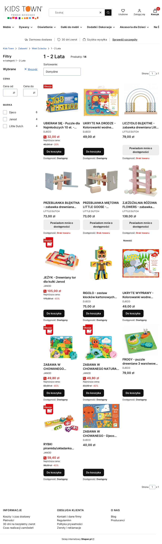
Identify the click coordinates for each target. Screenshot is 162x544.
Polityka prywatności (69, 524)
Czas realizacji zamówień (18, 527)
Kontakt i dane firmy (69, 516)
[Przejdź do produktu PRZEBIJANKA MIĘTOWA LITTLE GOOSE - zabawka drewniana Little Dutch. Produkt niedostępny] (101, 181)
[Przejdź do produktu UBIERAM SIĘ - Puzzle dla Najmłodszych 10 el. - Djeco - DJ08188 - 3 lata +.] (61, 101)
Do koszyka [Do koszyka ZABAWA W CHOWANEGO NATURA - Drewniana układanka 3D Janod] (93, 392)
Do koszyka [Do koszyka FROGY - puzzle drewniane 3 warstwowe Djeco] (133, 392)
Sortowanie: (50, 64)
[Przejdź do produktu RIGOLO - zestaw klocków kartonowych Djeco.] (101, 263)
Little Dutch (16, 126)
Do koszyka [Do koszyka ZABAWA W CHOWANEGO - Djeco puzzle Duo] (93, 472)
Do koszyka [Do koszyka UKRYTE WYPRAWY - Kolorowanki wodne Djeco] (133, 313)
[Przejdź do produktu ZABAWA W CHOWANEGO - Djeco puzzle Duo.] (101, 416)
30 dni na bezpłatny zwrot (19, 524)
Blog (113, 516)
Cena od (8, 86)
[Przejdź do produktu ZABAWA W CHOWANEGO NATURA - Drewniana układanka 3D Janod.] (101, 342)
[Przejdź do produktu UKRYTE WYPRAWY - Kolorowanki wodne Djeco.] (140, 263)
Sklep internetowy (77, 539)
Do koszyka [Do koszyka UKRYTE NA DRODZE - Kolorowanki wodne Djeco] (93, 151)
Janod (13, 119)
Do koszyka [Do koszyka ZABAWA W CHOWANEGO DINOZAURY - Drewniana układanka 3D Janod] (54, 392)
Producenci (118, 520)
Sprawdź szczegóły (124, 39)
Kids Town (8, 48)
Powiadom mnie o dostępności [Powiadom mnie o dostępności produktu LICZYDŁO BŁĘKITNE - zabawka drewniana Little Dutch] (140, 150)
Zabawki (22, 48)
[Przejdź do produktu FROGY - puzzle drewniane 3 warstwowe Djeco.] (140, 340)
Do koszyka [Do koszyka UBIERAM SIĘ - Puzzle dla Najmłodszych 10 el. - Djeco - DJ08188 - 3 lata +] (54, 151)
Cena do (28, 86)
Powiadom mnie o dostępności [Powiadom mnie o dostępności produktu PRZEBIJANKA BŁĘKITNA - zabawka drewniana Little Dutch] (61, 224)
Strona (145, 73)
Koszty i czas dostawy (16, 516)
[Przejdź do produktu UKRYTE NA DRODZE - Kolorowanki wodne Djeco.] (101, 101)
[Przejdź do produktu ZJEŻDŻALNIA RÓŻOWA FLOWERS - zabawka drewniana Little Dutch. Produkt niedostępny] (140, 181)
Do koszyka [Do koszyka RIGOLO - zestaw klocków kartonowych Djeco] (93, 313)
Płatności (8, 520)
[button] (108, 12)
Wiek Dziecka (39, 48)
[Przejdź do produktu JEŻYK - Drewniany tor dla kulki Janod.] (61, 255)
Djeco (12, 112)
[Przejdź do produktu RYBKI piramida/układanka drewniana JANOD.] (61, 422)
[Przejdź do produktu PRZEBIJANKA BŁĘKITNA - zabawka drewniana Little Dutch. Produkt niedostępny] (61, 181)
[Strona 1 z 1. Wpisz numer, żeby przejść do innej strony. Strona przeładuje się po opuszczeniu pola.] (152, 74)
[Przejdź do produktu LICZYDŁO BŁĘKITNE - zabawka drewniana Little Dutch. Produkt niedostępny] (140, 101)
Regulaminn (64, 520)
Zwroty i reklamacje (69, 527)
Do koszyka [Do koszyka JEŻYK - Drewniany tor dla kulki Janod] (54, 313)
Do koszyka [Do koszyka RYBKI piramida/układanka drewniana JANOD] (54, 472)
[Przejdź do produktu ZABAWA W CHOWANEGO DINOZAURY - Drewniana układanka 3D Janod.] (61, 342)
